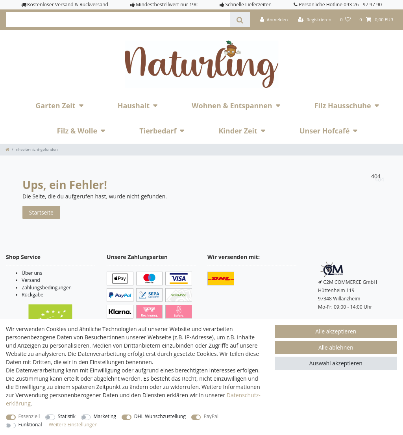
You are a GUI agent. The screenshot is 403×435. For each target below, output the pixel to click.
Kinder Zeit (237, 130)
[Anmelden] (274, 20)
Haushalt (134, 105)
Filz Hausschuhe (342, 105)
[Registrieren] (314, 20)
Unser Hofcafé (324, 130)
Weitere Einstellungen (73, 424)
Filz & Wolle (77, 130)
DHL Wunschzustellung (160, 416)
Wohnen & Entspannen (232, 105)
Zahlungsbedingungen (47, 287)
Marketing (104, 416)
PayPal (210, 416)
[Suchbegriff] (118, 19)
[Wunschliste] (345, 20)
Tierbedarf (157, 130)
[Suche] (240, 19)
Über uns (32, 273)
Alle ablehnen (335, 347)
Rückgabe (32, 294)
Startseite (41, 212)
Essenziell (29, 416)
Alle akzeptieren (335, 331)
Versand (31, 280)
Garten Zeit (55, 105)
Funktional (30, 424)
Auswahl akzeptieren (335, 363)
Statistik (67, 416)
